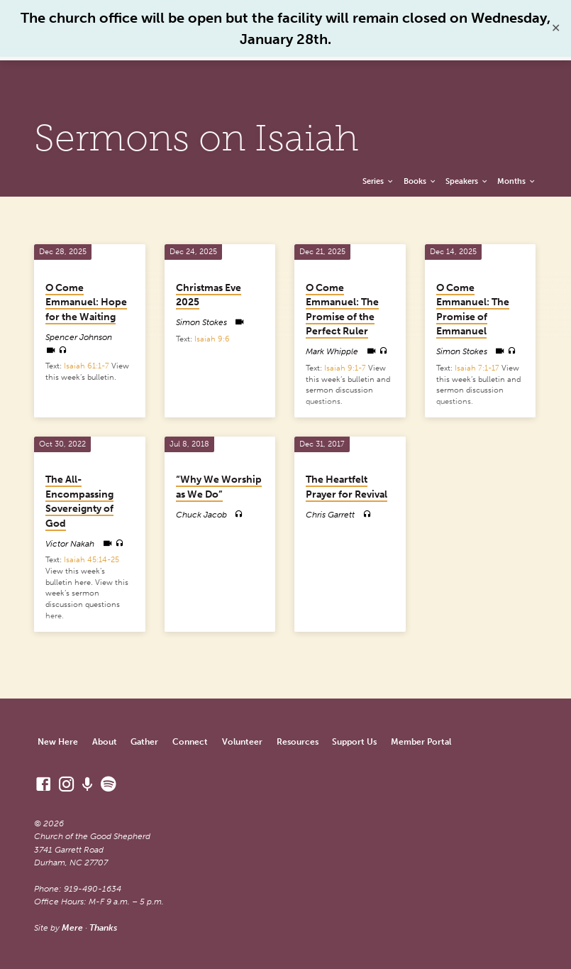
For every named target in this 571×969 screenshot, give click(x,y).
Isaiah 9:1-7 (345, 368)
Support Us (354, 741)
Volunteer (242, 741)
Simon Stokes (201, 322)
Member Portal (421, 741)
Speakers (467, 181)
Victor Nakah (69, 544)
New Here (58, 741)
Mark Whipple (332, 351)
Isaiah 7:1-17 (477, 368)
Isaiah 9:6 (212, 339)
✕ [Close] (555, 28)
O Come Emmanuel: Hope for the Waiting (86, 302)
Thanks (103, 927)
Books (420, 181)
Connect (190, 741)
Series (378, 181)
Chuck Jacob (201, 515)
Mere (72, 927)
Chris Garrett (330, 515)
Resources (297, 741)
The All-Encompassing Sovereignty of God (79, 501)
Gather (144, 741)
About (104, 741)
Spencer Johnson (78, 337)
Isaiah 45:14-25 (91, 559)
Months (516, 181)
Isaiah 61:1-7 (86, 366)
